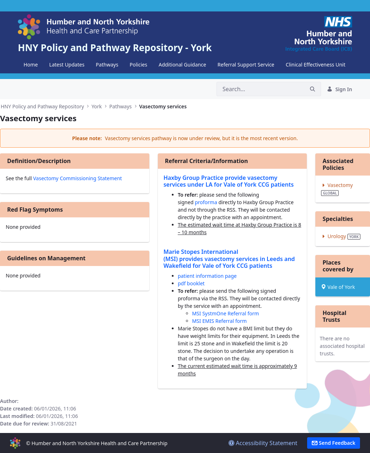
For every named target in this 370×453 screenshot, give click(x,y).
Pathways (120, 106)
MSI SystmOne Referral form (225, 313)
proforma (206, 202)
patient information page (207, 275)
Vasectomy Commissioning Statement (77, 178)
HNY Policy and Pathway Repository (42, 106)
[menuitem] (31, 64)
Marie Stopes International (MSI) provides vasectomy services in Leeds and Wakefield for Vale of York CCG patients (229, 258)
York (96, 106)
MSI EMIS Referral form (219, 320)
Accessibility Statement (263, 443)
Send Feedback (333, 442)
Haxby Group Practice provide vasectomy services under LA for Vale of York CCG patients (229, 181)
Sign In (339, 89)
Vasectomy (337, 189)
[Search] (260, 89)
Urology (340, 236)
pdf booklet (191, 283)
